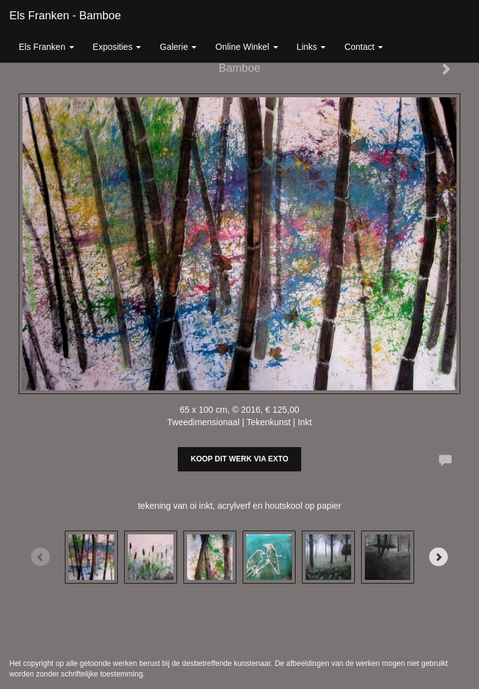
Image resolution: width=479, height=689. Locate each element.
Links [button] (311, 47)
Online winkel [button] (246, 47)
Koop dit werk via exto (239, 459)
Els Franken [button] (46, 47)
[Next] (438, 556)
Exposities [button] (117, 47)
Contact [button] (363, 47)
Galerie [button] (178, 47)
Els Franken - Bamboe (65, 15)
